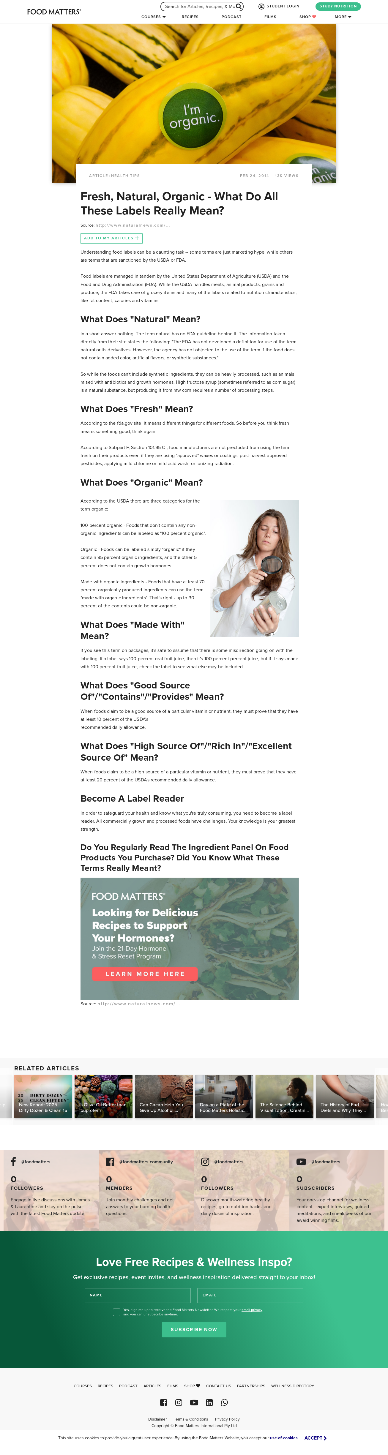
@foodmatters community (146, 1162)
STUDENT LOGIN (278, 7)
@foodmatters (36, 1162)
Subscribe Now (194, 1330)
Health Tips (125, 175)
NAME (96, 1295)
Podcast (232, 17)
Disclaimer (157, 1419)
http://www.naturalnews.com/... (133, 225)
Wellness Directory (292, 1386)
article (98, 175)
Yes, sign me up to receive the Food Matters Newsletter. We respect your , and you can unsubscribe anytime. (193, 1312)
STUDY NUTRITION (338, 6)
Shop (307, 17)
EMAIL (210, 1295)
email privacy (252, 1310)
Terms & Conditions (191, 1419)
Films (270, 17)
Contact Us (218, 1386)
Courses (151, 17)
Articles (152, 1386)
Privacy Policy (227, 1419)
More (341, 17)
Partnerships (251, 1386)
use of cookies (284, 1437)
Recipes (190, 17)
